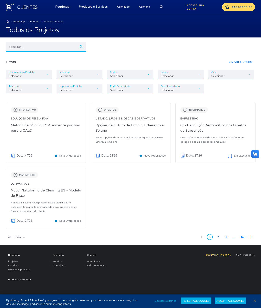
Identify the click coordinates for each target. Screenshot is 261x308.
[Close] (254, 300)
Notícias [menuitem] (57, 261)
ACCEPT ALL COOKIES (230, 300)
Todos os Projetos (52, 21)
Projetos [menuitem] (13, 261)
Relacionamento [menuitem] (96, 265)
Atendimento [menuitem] (94, 261)
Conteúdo (125, 7)
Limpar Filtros (240, 61)
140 (243, 237)
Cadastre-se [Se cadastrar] (238, 7)
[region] (130, 301)
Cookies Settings (165, 300)
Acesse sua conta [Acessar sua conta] (195, 7)
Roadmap (64, 8)
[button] (123, 7)
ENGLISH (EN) (245, 255)
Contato (147, 7)
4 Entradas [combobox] (17, 237)
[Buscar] (41, 46)
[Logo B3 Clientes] (10, 7)
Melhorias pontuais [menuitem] (19, 269)
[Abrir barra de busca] (162, 7)
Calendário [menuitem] (58, 265)
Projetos (33, 21)
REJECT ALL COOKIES (196, 300)
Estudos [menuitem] (13, 265)
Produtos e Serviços (95, 8)
